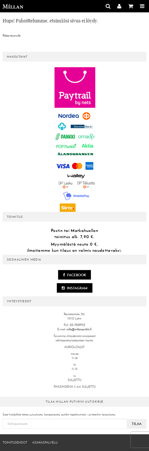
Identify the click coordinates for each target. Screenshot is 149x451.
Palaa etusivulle (11, 35)
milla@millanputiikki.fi (79, 329)
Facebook (74, 275)
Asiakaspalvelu (45, 442)
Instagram (75, 288)
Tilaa (137, 423)
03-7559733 (77, 325)
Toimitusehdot (15, 442)
